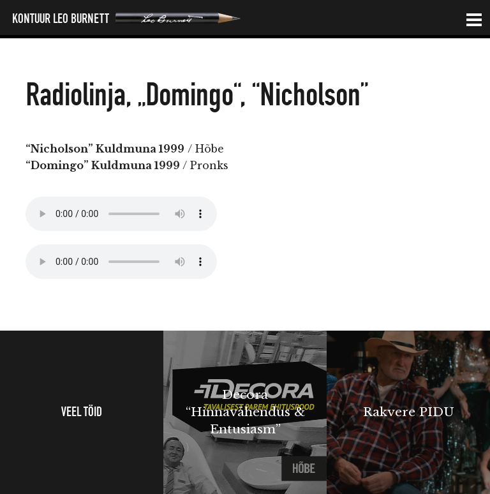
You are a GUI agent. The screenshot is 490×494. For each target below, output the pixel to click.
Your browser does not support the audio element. (121, 214)
